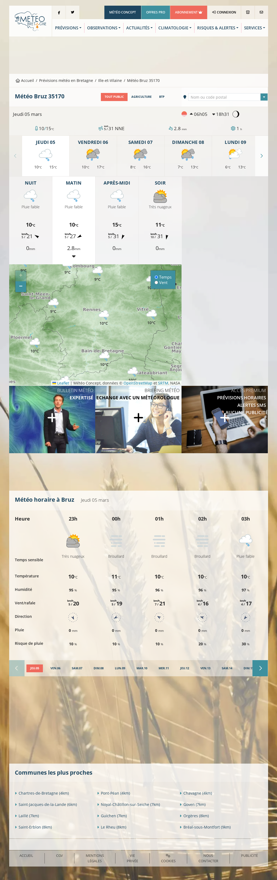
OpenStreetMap (138, 383)
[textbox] (228, 97)
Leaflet (60, 383)
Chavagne (196, 793)
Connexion (224, 12)
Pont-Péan (113, 793)
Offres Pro (155, 12)
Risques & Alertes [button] (216, 28)
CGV (59, 855)
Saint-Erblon (33, 827)
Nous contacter (208, 858)
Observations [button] (102, 28)
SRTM (163, 383)
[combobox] (228, 97)
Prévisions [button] (66, 28)
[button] (34, 346)
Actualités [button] (137, 28)
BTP (162, 97)
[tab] (34, 668)
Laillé (27, 815)
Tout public (114, 97)
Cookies (168, 858)
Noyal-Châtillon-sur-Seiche (128, 804)
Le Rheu (111, 827)
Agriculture (141, 97)
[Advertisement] (138, 55)
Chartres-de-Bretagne (42, 793)
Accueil (25, 80)
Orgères (194, 815)
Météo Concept (122, 12)
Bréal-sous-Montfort (205, 827)
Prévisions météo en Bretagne (66, 80)
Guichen (112, 815)
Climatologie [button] (173, 28)
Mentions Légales (95, 858)
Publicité (249, 855)
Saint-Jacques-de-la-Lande (46, 804)
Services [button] (253, 28)
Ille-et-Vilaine (110, 80)
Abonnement (188, 12)
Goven (193, 804)
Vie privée (132, 858)
